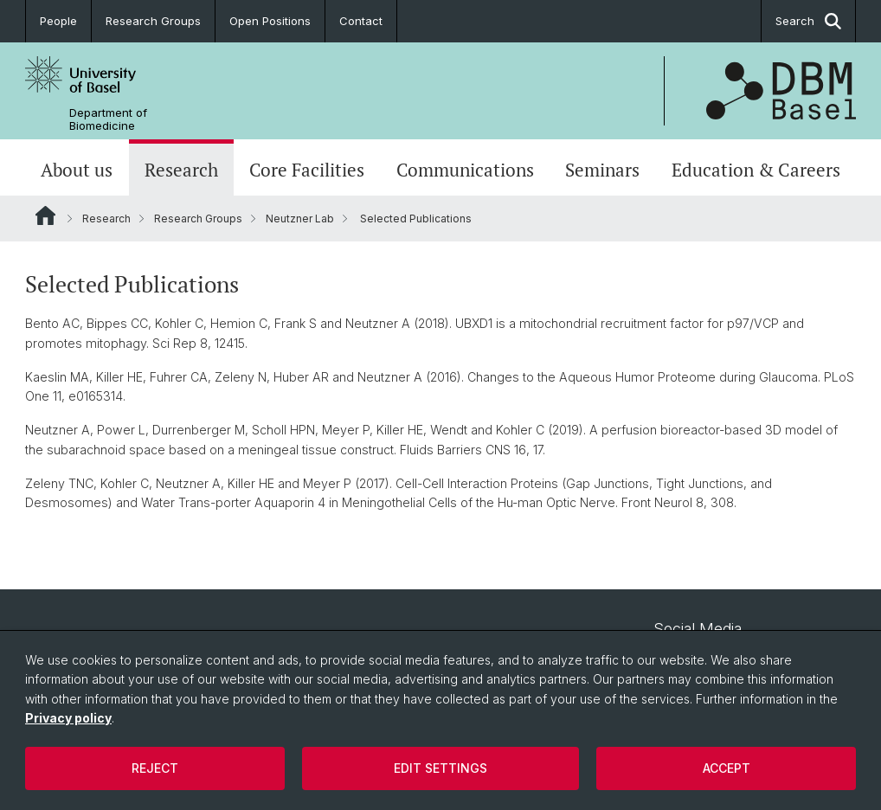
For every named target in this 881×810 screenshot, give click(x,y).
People (58, 21)
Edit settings (440, 768)
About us (77, 170)
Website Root (45, 215)
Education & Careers (756, 170)
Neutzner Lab (300, 218)
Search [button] (808, 21)
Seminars (602, 170)
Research (181, 170)
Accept (726, 768)
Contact (361, 21)
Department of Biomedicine (108, 119)
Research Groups (153, 21)
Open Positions (270, 21)
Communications (465, 170)
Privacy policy (68, 717)
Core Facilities (306, 170)
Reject (155, 768)
